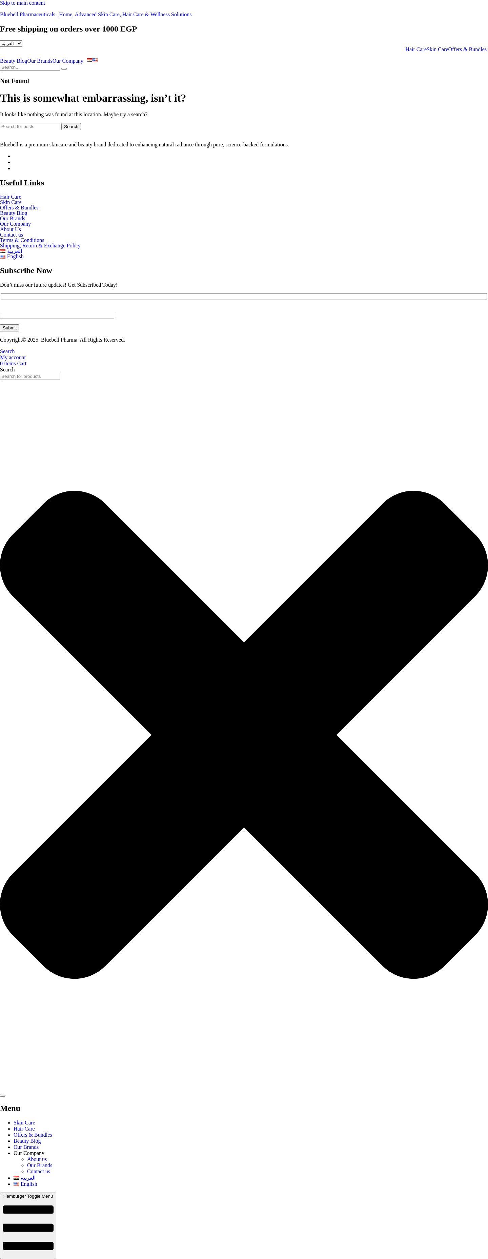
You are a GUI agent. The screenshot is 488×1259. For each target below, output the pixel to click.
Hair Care (416, 49)
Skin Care (437, 49)
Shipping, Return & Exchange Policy (40, 245)
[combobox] (30, 376)
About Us (10, 229)
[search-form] (30, 67)
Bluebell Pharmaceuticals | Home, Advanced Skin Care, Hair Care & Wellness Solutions (96, 14)
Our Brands (39, 61)
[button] (70, 61)
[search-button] (64, 69)
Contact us (11, 235)
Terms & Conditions (22, 240)
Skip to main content (22, 3)
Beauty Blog (13, 61)
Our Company (68, 61)
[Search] (30, 126)
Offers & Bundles (468, 49)
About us (37, 1159)
